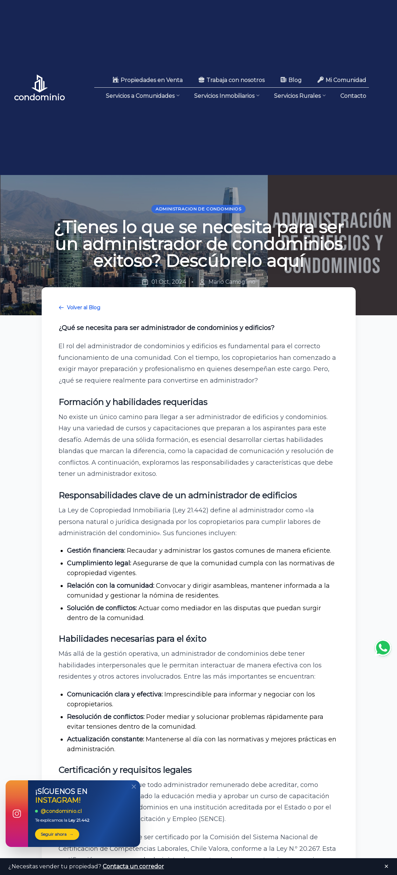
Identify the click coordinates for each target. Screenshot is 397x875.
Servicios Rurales (300, 96)
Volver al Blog (79, 307)
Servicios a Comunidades (143, 95)
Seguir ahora (57, 834)
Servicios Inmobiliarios (227, 95)
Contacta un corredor (133, 866)
